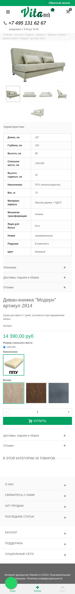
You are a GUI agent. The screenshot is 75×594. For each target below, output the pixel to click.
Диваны (40, 34)
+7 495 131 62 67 (27, 23)
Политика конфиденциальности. (45, 578)
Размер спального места (18, 342)
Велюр (7, 380)
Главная (7, 34)
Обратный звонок (59, 3)
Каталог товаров (24, 34)
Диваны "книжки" (57, 34)
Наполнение (10, 351)
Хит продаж (14, 505)
